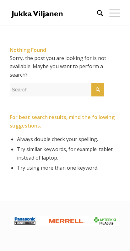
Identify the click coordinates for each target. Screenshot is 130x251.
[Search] (97, 12)
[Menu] (111, 12)
